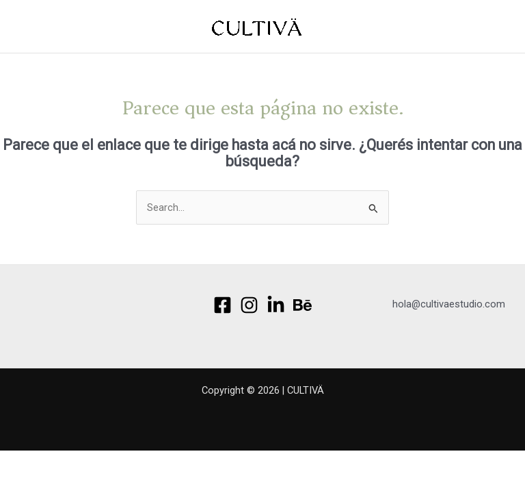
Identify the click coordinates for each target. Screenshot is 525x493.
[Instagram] (249, 305)
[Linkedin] (276, 305)
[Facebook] (222, 305)
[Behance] (302, 305)
